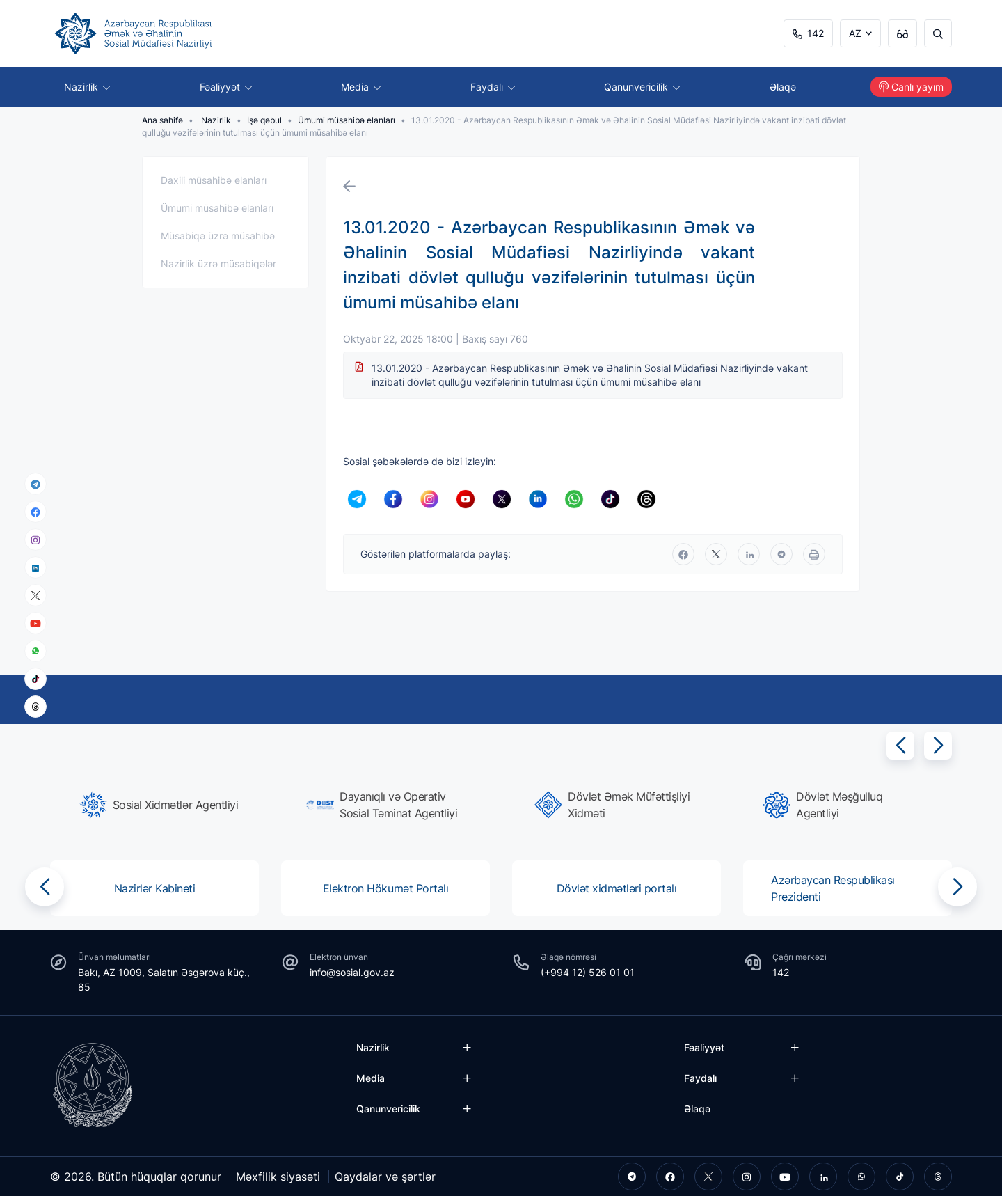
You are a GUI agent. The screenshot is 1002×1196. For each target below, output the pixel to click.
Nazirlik (87, 87)
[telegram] (35, 483)
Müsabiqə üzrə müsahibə (218, 236)
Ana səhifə (162, 120)
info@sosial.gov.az (352, 972)
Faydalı (493, 87)
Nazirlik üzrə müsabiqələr (218, 263)
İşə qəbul (264, 120)
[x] (35, 595)
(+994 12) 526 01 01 (588, 972)
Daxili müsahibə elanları (214, 180)
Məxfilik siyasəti (278, 1176)
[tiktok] (35, 678)
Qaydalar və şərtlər (385, 1176)
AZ (855, 33)
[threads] (35, 706)
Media (361, 87)
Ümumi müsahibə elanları (346, 120)
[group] (158, 805)
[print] (814, 554)
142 (808, 33)
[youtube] (35, 623)
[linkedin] (35, 567)
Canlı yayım (911, 87)
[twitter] (716, 554)
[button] (900, 746)
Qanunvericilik (642, 87)
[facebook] (35, 511)
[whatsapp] (35, 651)
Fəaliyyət (226, 87)
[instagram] (35, 540)
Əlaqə (783, 87)
